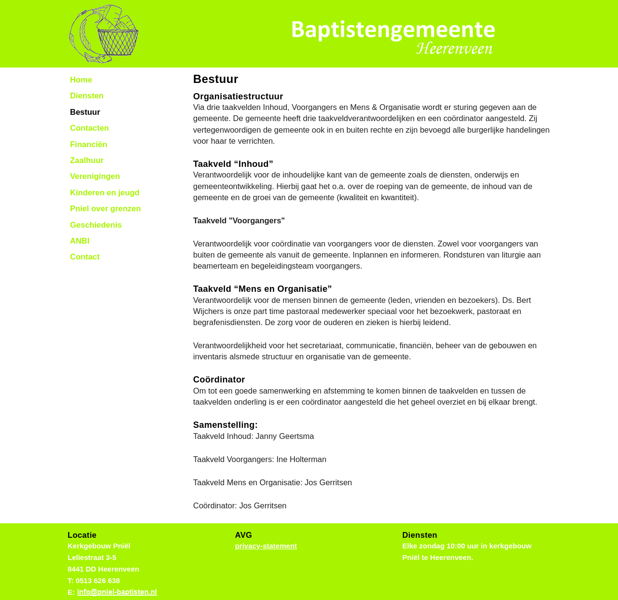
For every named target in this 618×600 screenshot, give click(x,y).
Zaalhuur (87, 160)
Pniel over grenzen (105, 208)
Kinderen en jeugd (105, 192)
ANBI (79, 240)
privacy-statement (266, 546)
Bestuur (85, 112)
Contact (84, 256)
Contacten (89, 127)
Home (81, 79)
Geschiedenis (96, 224)
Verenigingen (95, 176)
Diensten (87, 95)
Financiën (88, 144)
